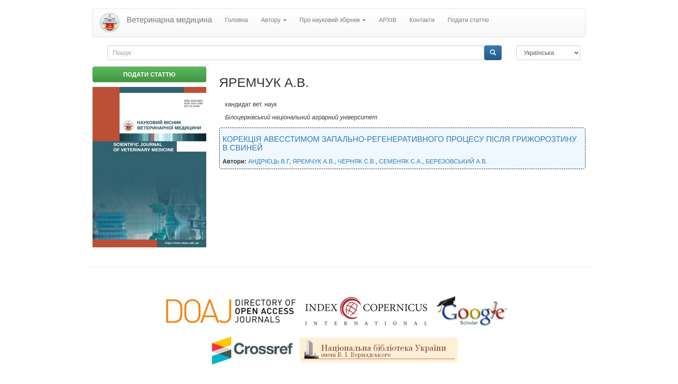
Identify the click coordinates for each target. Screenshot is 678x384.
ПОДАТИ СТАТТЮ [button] (149, 74)
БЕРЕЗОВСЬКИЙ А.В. (456, 161)
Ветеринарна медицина (169, 20)
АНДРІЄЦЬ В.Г (268, 161)
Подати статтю (468, 19)
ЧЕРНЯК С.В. (357, 161)
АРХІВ (388, 19)
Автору (274, 19)
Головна (236, 19)
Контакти (422, 19)
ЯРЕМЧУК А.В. (314, 161)
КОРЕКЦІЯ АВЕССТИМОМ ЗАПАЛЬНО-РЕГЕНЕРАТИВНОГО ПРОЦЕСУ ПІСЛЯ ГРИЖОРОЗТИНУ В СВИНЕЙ (400, 143)
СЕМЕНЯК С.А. (400, 161)
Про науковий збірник (333, 19)
